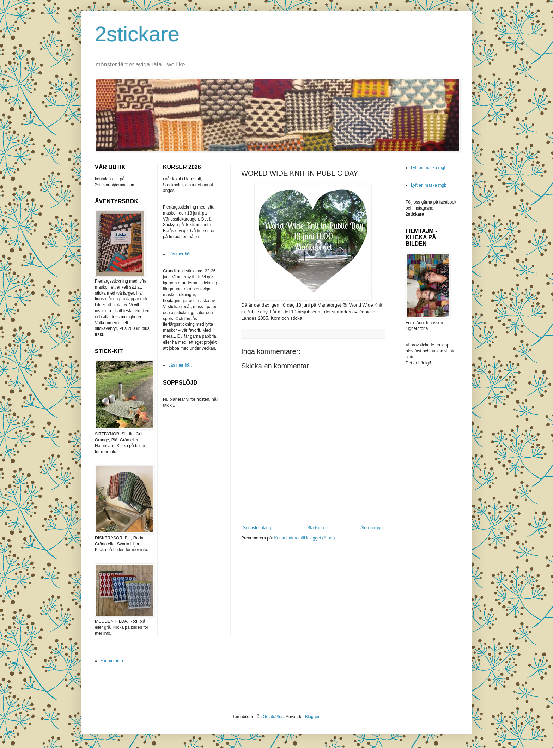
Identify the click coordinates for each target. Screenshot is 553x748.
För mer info (111, 660)
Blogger (312, 716)
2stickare (137, 34)
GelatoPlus (273, 716)
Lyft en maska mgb (428, 185)
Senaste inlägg (257, 527)
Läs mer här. (180, 254)
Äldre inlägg (371, 527)
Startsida (315, 527)
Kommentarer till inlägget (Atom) (304, 538)
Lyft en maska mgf (428, 167)
